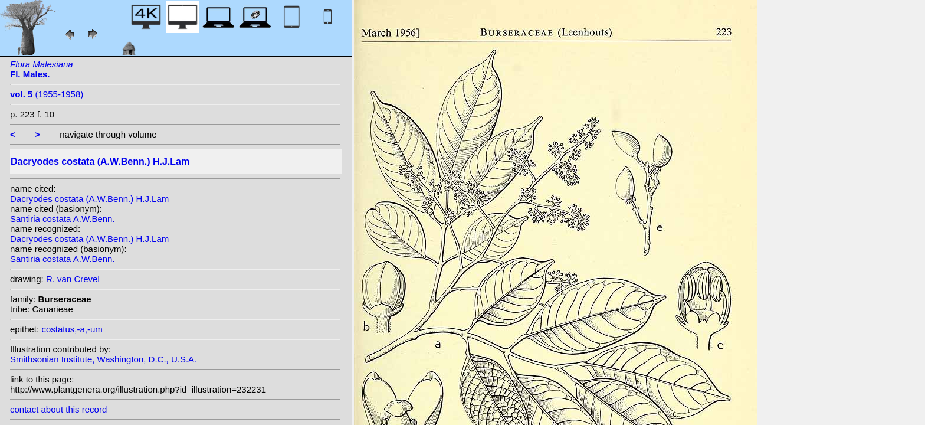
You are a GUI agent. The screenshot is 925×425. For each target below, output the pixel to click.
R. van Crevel (73, 279)
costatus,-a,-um (71, 329)
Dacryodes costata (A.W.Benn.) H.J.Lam (89, 199)
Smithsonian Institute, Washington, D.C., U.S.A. (103, 359)
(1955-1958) (46, 94)
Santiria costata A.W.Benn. (62, 219)
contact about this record (58, 409)
